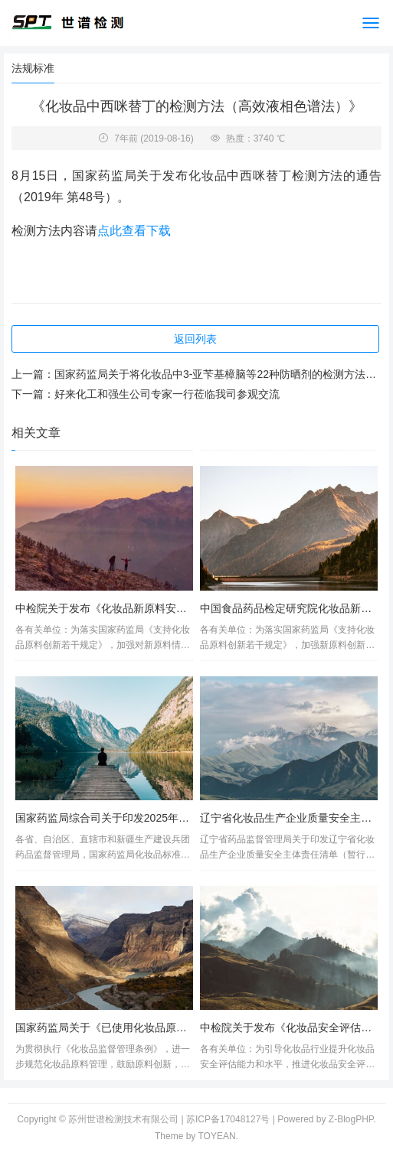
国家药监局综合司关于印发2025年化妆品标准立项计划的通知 (161, 818)
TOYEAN (217, 1136)
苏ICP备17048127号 (228, 1119)
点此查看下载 (134, 230)
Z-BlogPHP (351, 1119)
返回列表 (195, 339)
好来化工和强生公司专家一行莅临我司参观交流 (167, 394)
